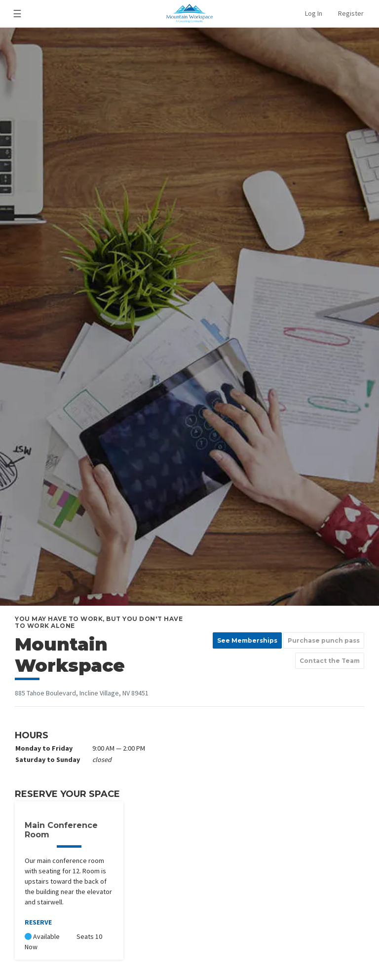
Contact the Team (330, 660)
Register (351, 13)
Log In (313, 13)
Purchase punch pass (324, 640)
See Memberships (247, 640)
